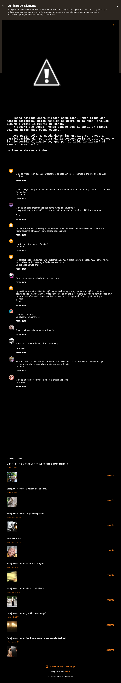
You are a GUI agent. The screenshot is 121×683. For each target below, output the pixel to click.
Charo (19, 357)
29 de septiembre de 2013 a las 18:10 (34, 311)
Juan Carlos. (30, 144)
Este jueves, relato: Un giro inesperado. (26, 513)
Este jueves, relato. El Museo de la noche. (27, 488)
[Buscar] (117, 6)
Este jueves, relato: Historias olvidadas (26, 588)
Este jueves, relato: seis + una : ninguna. (26, 563)
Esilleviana (21, 339)
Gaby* (19, 287)
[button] (113, 25)
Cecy (18, 310)
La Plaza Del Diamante (22, 5)
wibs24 (67, 672)
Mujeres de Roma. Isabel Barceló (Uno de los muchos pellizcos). (38, 464)
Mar (18, 204)
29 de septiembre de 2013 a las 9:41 (33, 204)
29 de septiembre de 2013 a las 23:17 (35, 358)
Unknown (20, 170)
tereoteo (20, 240)
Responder (21, 180)
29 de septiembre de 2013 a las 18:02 (35, 288)
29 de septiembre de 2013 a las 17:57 (48, 274)
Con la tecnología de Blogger (61, 666)
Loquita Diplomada (25, 274)
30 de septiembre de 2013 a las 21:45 (33, 376)
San (18, 376)
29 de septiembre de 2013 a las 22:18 (39, 340)
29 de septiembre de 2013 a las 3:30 (38, 170)
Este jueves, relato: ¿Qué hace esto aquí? (27, 613)
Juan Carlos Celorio (25, 256)
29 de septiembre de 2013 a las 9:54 (38, 225)
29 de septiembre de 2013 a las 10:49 (38, 240)
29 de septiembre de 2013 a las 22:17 (35, 326)
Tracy (19, 326)
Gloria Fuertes (14, 538)
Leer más (110, 475)
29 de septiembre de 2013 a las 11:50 (48, 256)
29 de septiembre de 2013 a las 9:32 (38, 186)
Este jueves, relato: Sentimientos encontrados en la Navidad (36, 638)
